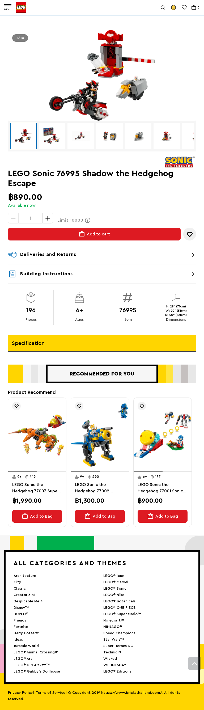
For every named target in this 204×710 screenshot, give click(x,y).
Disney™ (21, 608)
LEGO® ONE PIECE (119, 608)
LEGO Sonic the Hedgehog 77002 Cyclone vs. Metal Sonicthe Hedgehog (94, 488)
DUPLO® (21, 614)
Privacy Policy (20, 693)
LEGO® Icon (113, 576)
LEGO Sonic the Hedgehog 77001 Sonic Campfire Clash (160, 488)
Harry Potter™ (26, 633)
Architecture (25, 576)
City (17, 582)
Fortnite (21, 627)
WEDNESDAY (114, 665)
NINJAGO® (112, 627)
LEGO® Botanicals (119, 601)
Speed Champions (119, 633)
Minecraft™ (113, 620)
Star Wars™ (113, 639)
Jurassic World (26, 646)
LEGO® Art (23, 659)
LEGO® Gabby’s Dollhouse (37, 671)
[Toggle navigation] (7, 7)
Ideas (18, 639)
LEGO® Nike (113, 595)
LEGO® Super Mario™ (122, 614)
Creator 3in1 (24, 595)
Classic (20, 588)
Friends (20, 620)
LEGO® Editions (117, 671)
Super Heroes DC (118, 646)
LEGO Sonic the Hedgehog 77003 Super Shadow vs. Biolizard (35, 488)
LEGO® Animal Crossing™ (36, 652)
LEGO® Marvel (115, 582)
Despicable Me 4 (28, 601)
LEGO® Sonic (114, 588)
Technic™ (112, 652)
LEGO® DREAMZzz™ (32, 665)
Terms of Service (50, 693)
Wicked (110, 659)
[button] (22, 471)
